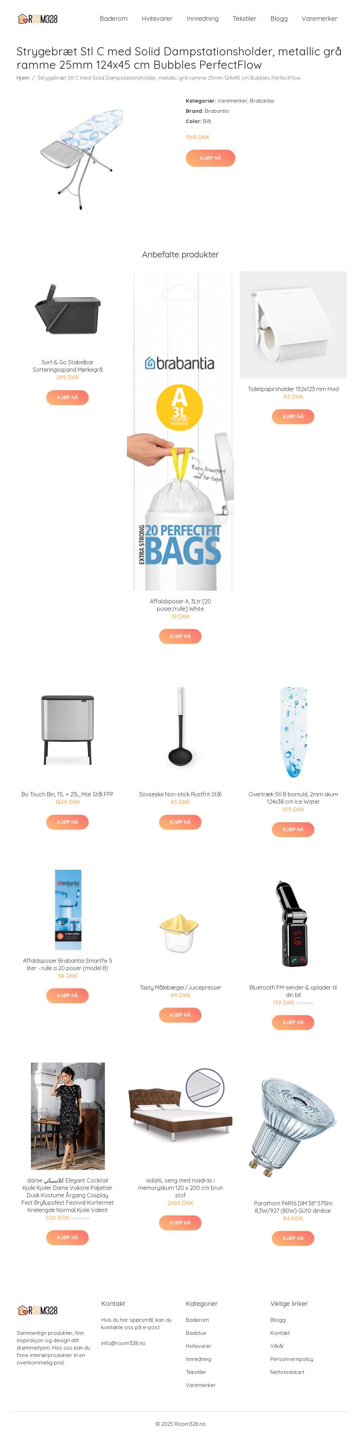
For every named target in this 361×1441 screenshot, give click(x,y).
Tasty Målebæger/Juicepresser (180, 992)
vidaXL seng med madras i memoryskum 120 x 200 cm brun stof (180, 1193)
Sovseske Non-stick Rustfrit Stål (180, 799)
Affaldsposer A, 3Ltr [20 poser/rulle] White (180, 610)
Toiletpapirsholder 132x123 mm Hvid (293, 393)
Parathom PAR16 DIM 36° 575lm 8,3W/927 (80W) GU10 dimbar (293, 1212)
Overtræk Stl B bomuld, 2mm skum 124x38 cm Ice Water (293, 803)
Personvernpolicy (291, 1364)
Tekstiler (244, 21)
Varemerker (319, 21)
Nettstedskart (287, 1377)
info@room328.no (123, 1348)
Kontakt (280, 1337)
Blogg (279, 21)
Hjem (23, 82)
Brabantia (262, 105)
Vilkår (277, 1351)
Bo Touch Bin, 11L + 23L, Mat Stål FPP (68, 799)
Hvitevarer (157, 21)
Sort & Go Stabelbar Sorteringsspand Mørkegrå (68, 371)
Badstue (196, 1337)
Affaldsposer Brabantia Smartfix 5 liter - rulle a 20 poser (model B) (67, 969)
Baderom (114, 21)
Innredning (202, 21)
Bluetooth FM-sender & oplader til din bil (293, 996)
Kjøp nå (210, 163)
